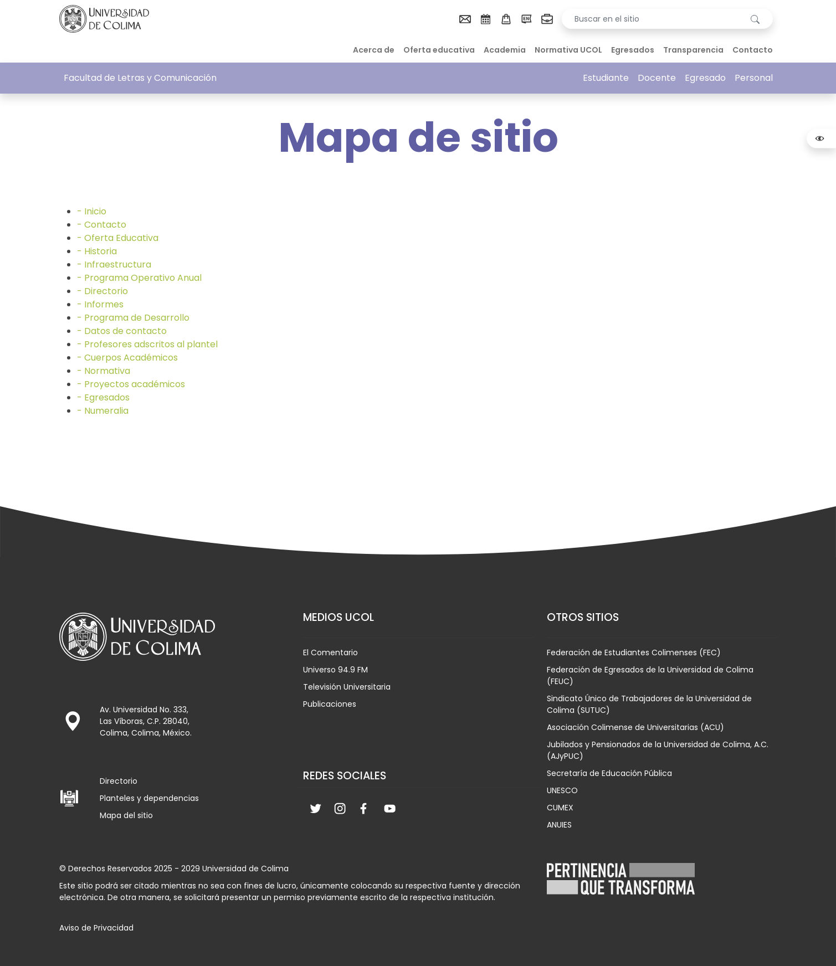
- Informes (100, 304)
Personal (754, 77)
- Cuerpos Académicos (127, 357)
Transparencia (693, 49)
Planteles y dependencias (149, 798)
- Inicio (91, 211)
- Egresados (103, 397)
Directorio (118, 781)
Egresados (632, 49)
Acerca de (373, 49)
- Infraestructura (114, 264)
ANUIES (559, 824)
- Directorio (102, 291)
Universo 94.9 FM (335, 669)
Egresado (705, 77)
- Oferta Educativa (117, 238)
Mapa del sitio (126, 815)
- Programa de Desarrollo (133, 317)
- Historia (97, 251)
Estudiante (606, 77)
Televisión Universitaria (347, 686)
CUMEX (560, 807)
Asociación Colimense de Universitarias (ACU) (635, 727)
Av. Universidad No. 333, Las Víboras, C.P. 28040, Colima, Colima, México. (146, 721)
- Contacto (101, 224)
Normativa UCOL (568, 49)
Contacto (752, 49)
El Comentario (330, 652)
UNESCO (562, 790)
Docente (657, 77)
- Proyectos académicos (131, 384)
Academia (505, 49)
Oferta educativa (439, 49)
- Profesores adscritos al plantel (147, 344)
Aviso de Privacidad (96, 927)
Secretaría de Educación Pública (609, 773)
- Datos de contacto (122, 331)
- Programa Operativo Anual (139, 277)
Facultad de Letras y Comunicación (140, 77)
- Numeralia (103, 410)
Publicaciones (329, 704)
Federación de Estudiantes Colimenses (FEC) (634, 652)
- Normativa (103, 370)
